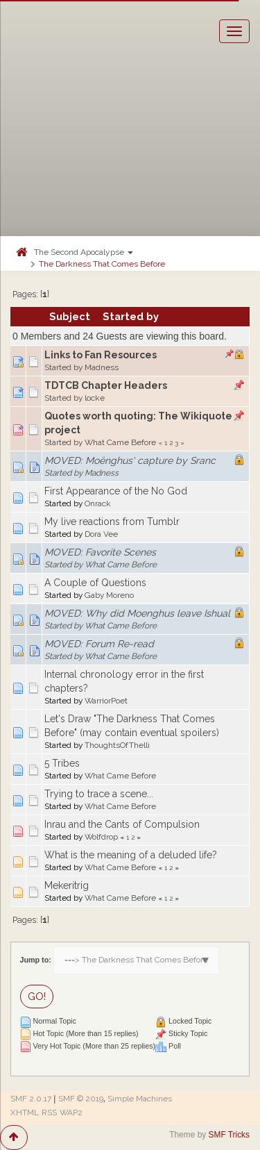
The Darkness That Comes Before (102, 264)
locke (95, 398)
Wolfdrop (101, 837)
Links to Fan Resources (100, 354)
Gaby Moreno (109, 595)
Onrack (98, 503)
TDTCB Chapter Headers (105, 385)
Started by (131, 316)
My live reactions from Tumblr (112, 521)
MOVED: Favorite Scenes (100, 552)
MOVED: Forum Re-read (99, 643)
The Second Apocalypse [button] (83, 252)
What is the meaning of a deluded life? (130, 854)
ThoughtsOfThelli (117, 745)
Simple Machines (139, 1098)
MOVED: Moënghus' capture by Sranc (130, 460)
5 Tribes (62, 763)
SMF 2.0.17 (30, 1098)
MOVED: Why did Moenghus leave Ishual (137, 613)
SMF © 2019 (80, 1098)
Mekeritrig (66, 885)
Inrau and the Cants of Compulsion (122, 824)
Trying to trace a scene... (98, 793)
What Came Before (120, 442)
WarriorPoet (106, 701)
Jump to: (35, 960)
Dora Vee (101, 534)
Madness (102, 367)
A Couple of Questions (95, 582)
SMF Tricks (229, 1135)
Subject (69, 316)
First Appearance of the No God (115, 491)
